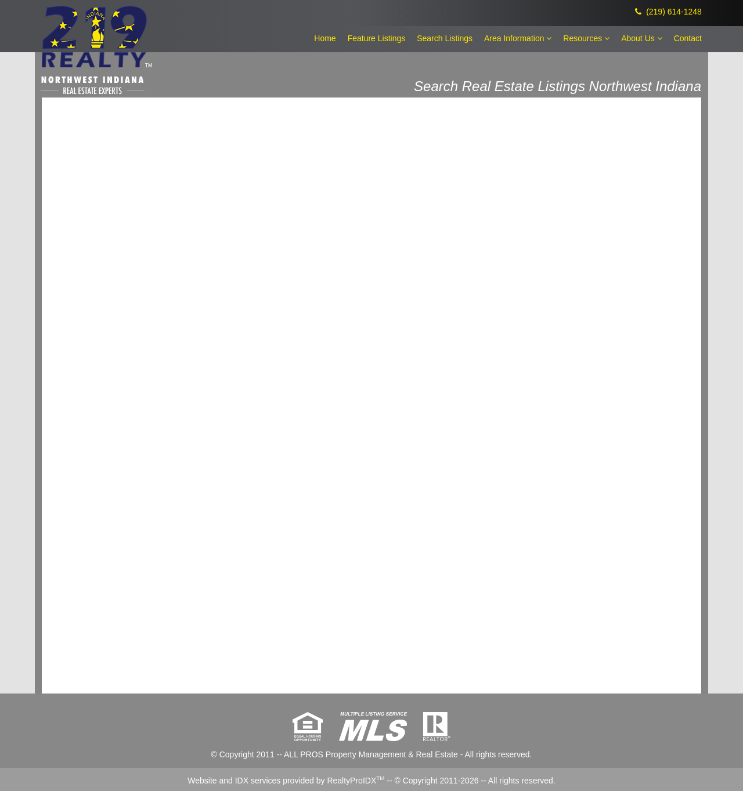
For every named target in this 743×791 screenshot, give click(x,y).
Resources (586, 38)
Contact (688, 38)
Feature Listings (377, 38)
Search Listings (445, 38)
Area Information (517, 38)
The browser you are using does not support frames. (371, 394)
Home (325, 38)
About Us (641, 38)
